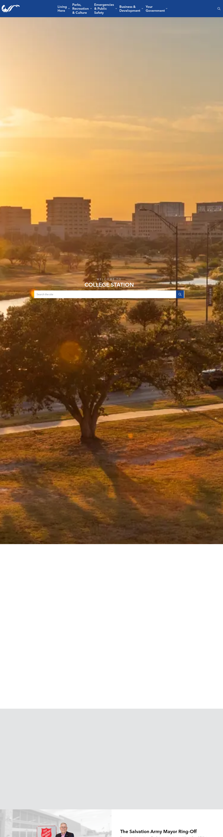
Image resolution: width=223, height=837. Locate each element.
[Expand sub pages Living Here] (69, 8)
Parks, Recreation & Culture (80, 8)
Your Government (155, 8)
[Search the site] (109, 294)
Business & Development (129, 8)
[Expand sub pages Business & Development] (142, 8)
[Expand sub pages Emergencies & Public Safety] (116, 8)
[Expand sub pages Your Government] (166, 8)
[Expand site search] (219, 8)
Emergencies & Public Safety (104, 8)
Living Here (62, 8)
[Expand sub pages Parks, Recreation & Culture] (91, 8)
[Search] (180, 294)
